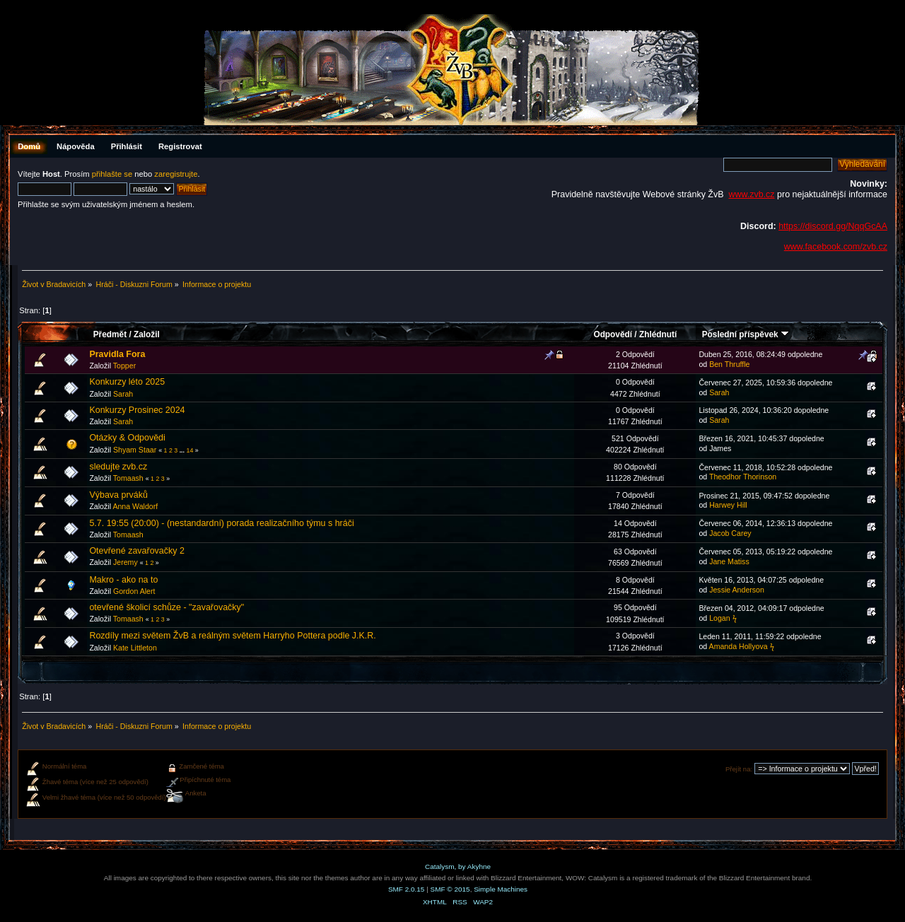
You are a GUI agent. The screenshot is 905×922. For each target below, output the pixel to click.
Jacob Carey (730, 533)
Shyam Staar (134, 449)
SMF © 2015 (450, 889)
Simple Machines (500, 889)
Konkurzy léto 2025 (127, 382)
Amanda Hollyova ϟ (741, 646)
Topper (124, 365)
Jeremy (125, 562)
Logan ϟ (722, 618)
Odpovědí (612, 334)
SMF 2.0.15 (406, 889)
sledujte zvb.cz (118, 467)
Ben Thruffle (729, 364)
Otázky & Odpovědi (127, 438)
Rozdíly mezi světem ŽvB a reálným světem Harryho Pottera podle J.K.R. (232, 636)
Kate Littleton (135, 647)
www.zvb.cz (751, 194)
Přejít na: (738, 769)
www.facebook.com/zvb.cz (835, 247)
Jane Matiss (729, 561)
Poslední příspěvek (745, 334)
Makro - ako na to (123, 580)
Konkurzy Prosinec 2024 (137, 410)
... (183, 450)
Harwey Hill (728, 505)
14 (189, 450)
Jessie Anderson (736, 589)
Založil (147, 334)
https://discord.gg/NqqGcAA (832, 226)
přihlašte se (112, 174)
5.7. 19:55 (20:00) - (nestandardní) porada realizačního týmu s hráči (221, 523)
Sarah (123, 394)
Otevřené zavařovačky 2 (136, 551)
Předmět (110, 334)
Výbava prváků (118, 495)
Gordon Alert (134, 591)
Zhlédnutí (658, 334)
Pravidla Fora (117, 354)
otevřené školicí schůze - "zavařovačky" (166, 607)
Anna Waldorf (135, 506)
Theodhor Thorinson (742, 476)
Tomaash (128, 478)
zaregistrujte (175, 174)
